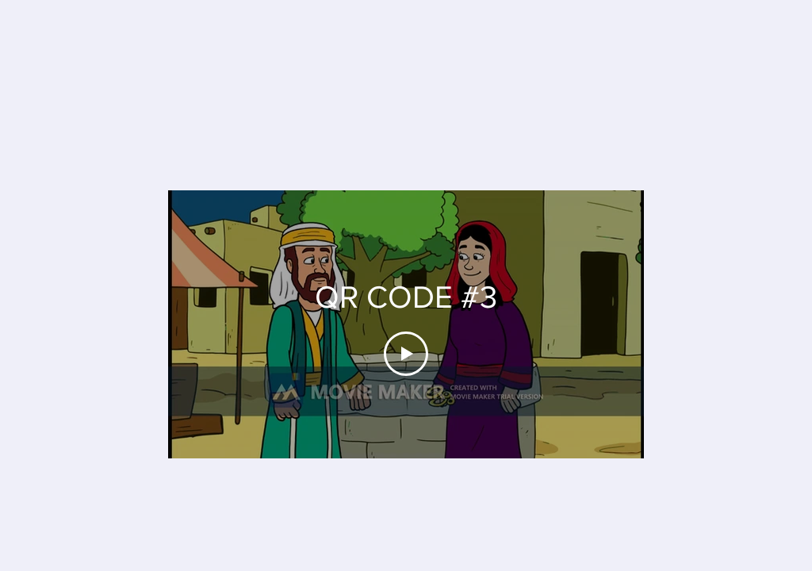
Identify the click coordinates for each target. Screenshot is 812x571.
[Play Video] (406, 353)
